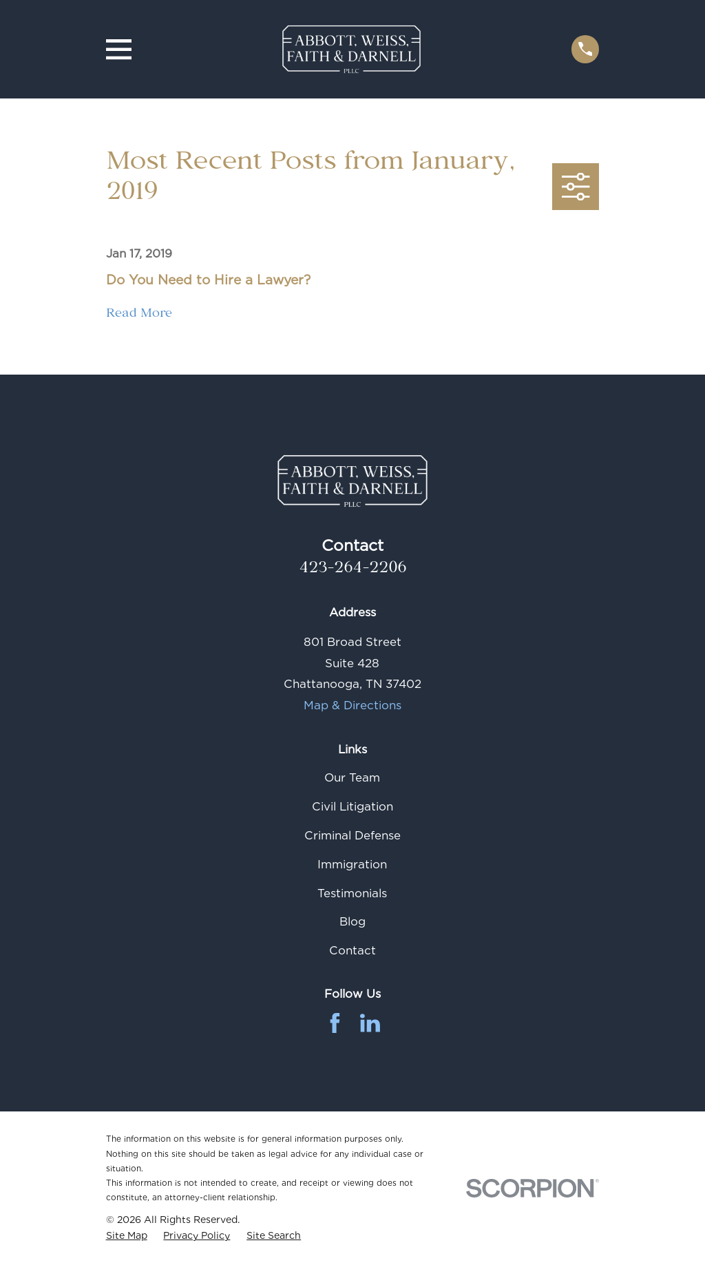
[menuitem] (126, 1236)
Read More (139, 315)
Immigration (352, 864)
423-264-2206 (352, 570)
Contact (352, 950)
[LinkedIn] (370, 1023)
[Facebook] (335, 1023)
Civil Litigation (352, 806)
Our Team (352, 777)
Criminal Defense (352, 835)
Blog (352, 921)
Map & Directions (352, 705)
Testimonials (352, 893)
